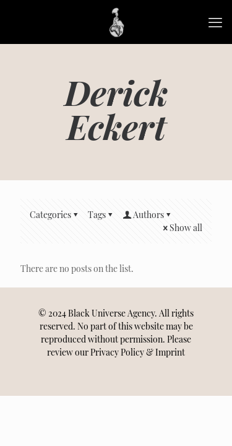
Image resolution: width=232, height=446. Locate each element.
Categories (55, 215)
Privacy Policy (117, 352)
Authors (147, 215)
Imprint (170, 352)
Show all (181, 228)
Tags (101, 215)
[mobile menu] (215, 21)
